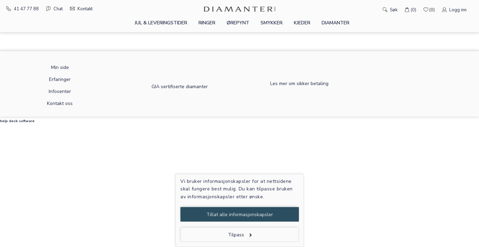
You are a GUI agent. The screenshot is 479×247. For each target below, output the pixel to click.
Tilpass (240, 235)
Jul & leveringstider (161, 23)
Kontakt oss (60, 103)
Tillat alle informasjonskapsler (239, 214)
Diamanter (335, 23)
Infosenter (60, 91)
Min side (60, 67)
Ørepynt (238, 23)
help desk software (17, 121)
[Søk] (375, 9)
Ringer (207, 23)
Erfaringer (60, 79)
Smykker (272, 23)
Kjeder (302, 23)
